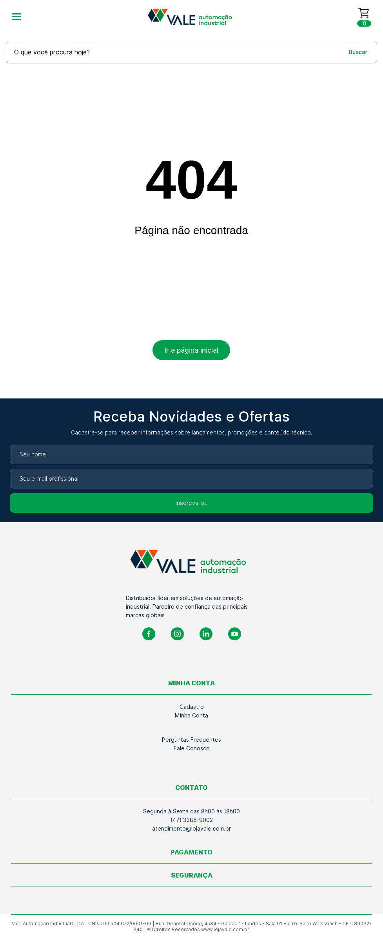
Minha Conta (191, 715)
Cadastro (192, 707)
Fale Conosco (192, 748)
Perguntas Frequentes (191, 740)
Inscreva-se (192, 502)
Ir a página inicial (191, 350)
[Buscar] (350, 51)
